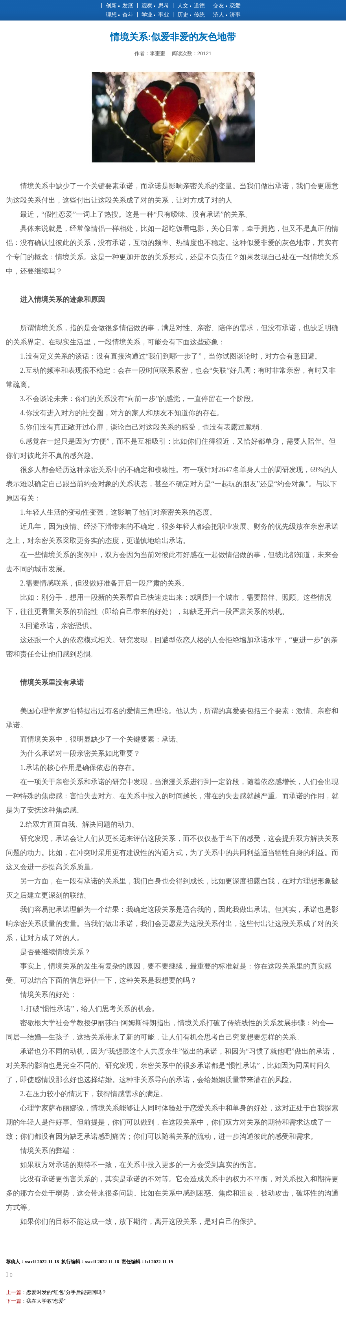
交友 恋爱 (227, 5)
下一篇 (13, 1301)
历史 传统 (191, 14)
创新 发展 (119, 5)
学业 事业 (155, 14)
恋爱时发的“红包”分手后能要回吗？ (66, 1292)
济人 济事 (227, 14)
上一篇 (13, 1292)
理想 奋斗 (119, 14)
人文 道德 (191, 5)
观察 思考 (155, 5)
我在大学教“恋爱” (46, 1301)
